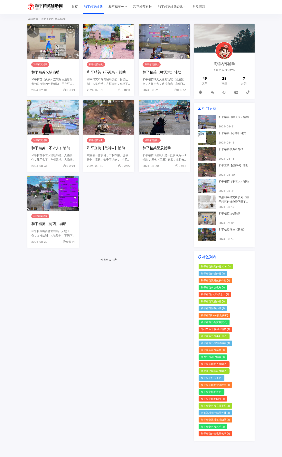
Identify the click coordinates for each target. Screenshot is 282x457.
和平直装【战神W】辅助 (106, 148)
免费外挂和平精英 (213, 357)
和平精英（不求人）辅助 (50, 148)
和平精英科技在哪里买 (215, 405)
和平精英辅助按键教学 (215, 384)
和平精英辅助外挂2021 (215, 266)
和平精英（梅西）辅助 (49, 224)
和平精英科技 (142, 7)
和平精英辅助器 (211, 391)
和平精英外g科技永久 (215, 294)
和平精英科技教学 (213, 426)
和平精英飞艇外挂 (213, 301)
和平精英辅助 (93, 7)
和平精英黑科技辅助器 (215, 419)
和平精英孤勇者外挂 (231, 149)
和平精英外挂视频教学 (215, 433)
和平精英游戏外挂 (213, 308)
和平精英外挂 (117, 7)
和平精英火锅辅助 (45, 72)
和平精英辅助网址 (213, 398)
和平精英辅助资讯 (170, 7)
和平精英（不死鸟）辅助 (106, 72)
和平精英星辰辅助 (157, 148)
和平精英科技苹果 (213, 350)
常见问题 (199, 7)
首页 (75, 7)
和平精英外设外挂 (213, 273)
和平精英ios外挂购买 (214, 315)
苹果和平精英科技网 (214, 371)
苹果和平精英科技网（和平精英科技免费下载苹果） (234, 201)
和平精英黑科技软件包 (215, 280)
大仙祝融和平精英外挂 (215, 412)
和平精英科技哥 (211, 377)
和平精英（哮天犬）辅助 (162, 72)
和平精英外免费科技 (214, 322)
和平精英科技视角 (213, 287)
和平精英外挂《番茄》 (232, 229)
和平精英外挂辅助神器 (215, 343)
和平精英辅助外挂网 (214, 364)
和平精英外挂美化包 (214, 336)
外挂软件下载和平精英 (215, 329)
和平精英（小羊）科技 (232, 133)
